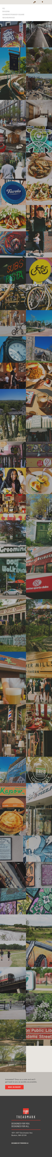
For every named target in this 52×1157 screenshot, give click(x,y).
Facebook (13, 1139)
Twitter (20, 1139)
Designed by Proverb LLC (20, 1143)
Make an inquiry (14, 1087)
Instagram (27, 1139)
